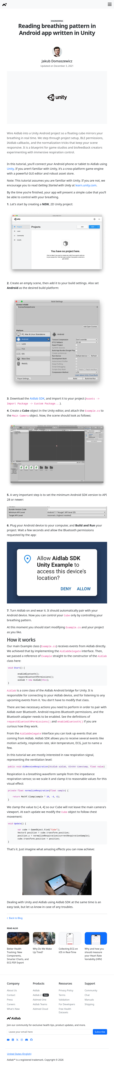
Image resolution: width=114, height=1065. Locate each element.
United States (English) (19, 1053)
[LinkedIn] (13, 1039)
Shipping (89, 1004)
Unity (10, 169)
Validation (64, 999)
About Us (12, 990)
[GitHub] (31, 1039)
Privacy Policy (66, 990)
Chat (87, 995)
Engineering (57, 21)
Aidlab (36, 990)
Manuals (89, 999)
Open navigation (111, 4)
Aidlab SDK (37, 398)
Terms (62, 995)
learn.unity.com (85, 185)
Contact (11, 995)
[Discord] (26, 1039)
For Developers (67, 1004)
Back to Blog (15, 918)
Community (91, 990)
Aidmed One (39, 999)
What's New (13, 1008)
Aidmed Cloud (40, 1008)
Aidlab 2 (37, 995)
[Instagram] (22, 1039)
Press (10, 999)
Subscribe (100, 1031)
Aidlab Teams (40, 1004)
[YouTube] (8, 1039)
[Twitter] (17, 1039)
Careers (11, 1004)
